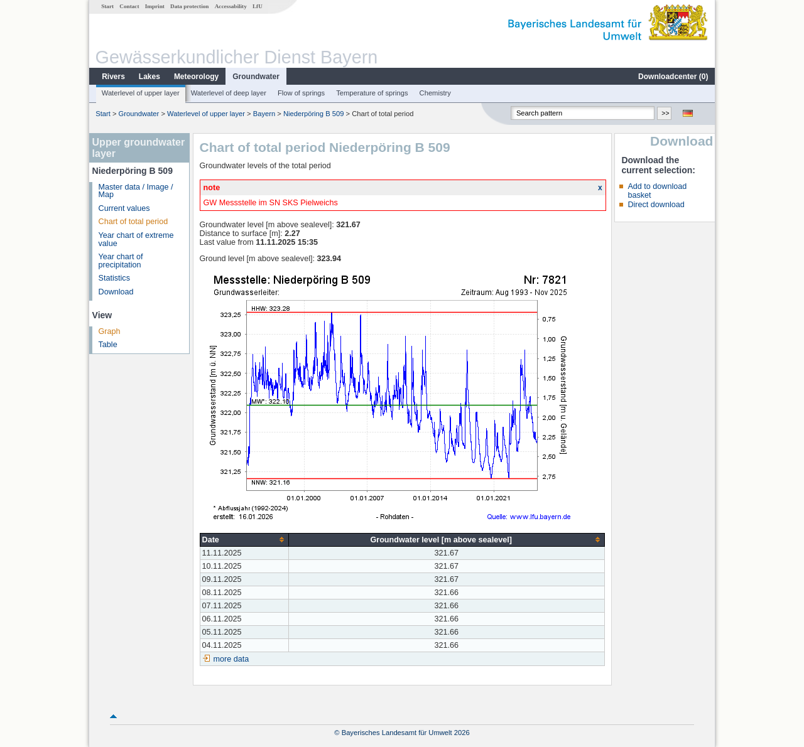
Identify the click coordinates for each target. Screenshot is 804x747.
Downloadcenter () (673, 76)
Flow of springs (301, 93)
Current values (124, 208)
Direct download (655, 204)
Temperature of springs (372, 93)
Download (116, 292)
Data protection (189, 6)
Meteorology (196, 76)
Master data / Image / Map (136, 191)
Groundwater (256, 76)
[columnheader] (244, 539)
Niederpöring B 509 (313, 113)
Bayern (264, 113)
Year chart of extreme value (136, 239)
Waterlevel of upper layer (141, 93)
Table (108, 344)
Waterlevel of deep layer (228, 93)
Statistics (114, 278)
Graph (110, 331)
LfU (258, 6)
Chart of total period (133, 221)
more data (231, 659)
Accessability (231, 6)
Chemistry (435, 93)
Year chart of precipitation (121, 260)
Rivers (113, 76)
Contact (129, 6)
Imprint (155, 6)
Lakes (149, 76)
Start (107, 6)
